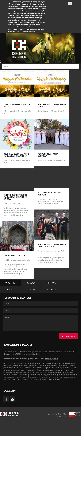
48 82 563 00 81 (16, 354)
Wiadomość (40, 323)
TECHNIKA (10, 290)
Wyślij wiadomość (68, 336)
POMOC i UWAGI (52, 283)
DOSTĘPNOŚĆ (31, 290)
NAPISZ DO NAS (10, 283)
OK (70, 3)
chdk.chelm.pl (61, 416)
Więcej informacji (29, 31)
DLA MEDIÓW (31, 283)
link (17, 31)
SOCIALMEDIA (51, 290)
